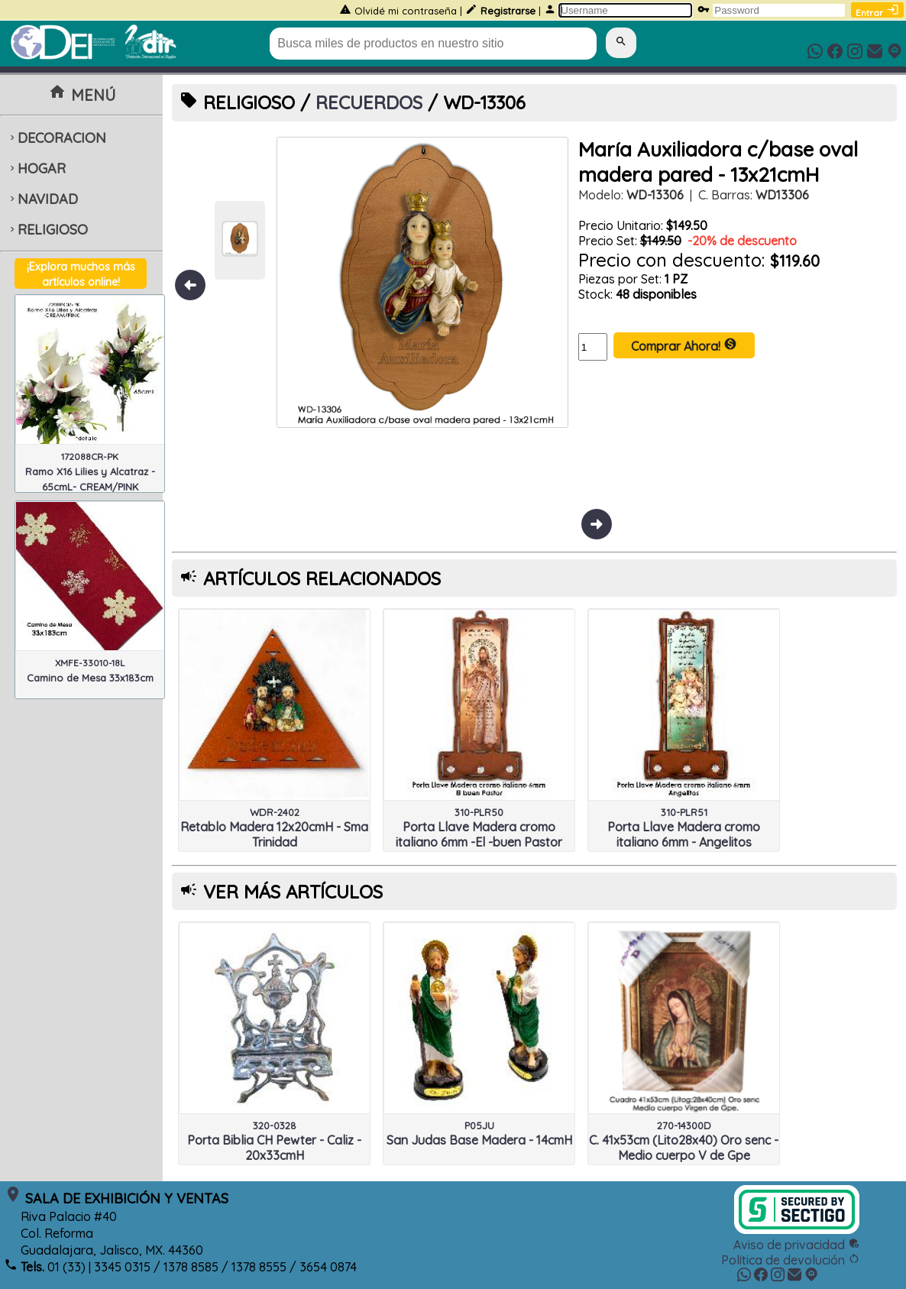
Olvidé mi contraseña (405, 11)
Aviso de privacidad (796, 1244)
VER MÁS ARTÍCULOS (293, 891)
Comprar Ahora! (684, 345)
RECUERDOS (368, 102)
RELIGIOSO (47, 229)
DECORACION (56, 138)
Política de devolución (790, 1260)
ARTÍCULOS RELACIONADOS (322, 578)
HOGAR (36, 168)
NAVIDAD (42, 199)
